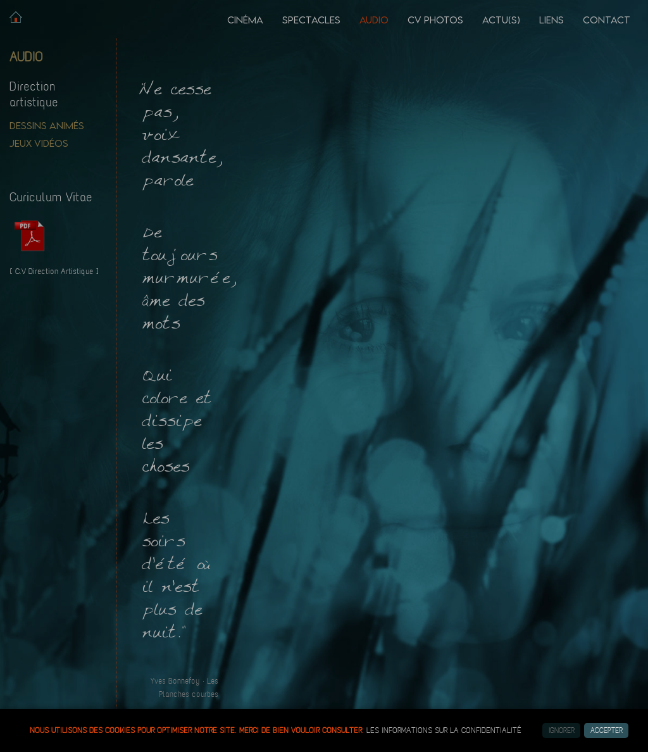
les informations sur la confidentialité (443, 730)
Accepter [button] (606, 730)
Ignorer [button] (562, 730)
